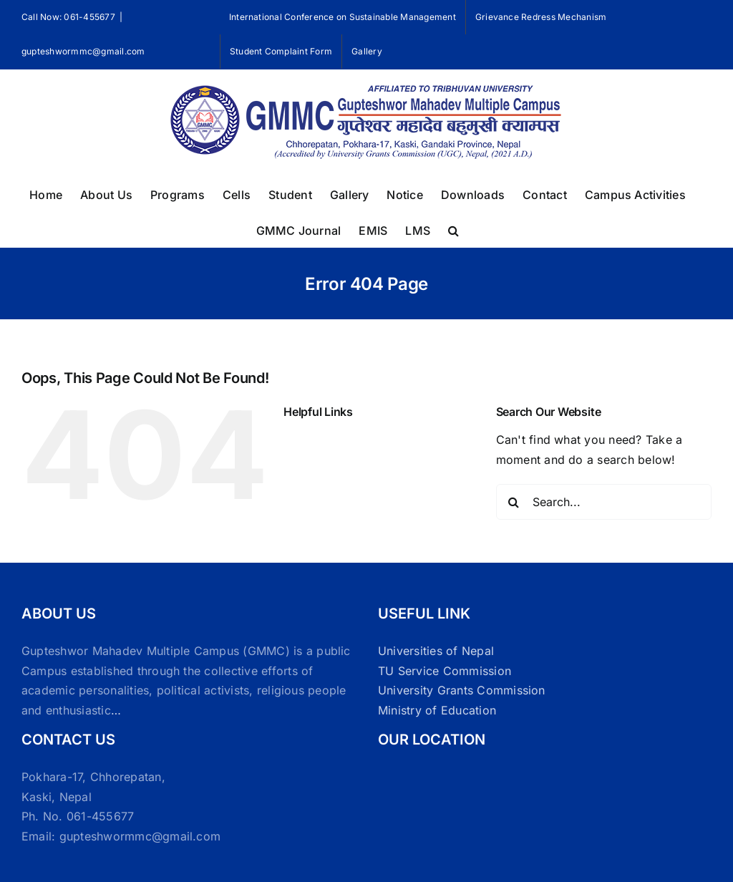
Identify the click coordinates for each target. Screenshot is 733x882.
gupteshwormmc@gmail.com (83, 51)
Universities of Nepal (436, 651)
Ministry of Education (437, 710)
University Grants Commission (461, 690)
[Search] (514, 502)
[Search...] (604, 502)
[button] (453, 229)
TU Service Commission (444, 671)
